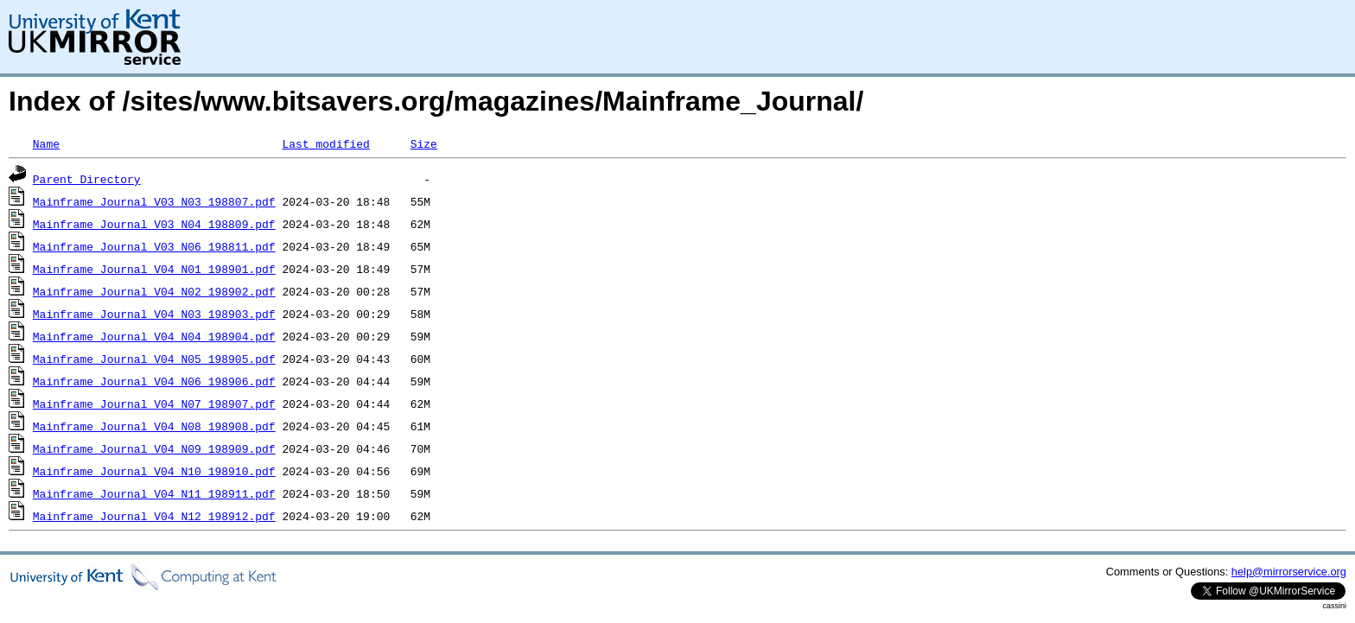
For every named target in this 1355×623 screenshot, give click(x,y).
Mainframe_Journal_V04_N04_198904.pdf (154, 336)
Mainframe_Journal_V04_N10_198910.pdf (154, 471)
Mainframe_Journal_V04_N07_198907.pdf (154, 403)
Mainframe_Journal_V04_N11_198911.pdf (154, 493)
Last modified (325, 143)
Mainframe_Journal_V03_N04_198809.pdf (154, 224)
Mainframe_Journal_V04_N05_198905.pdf (154, 358)
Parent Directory (87, 179)
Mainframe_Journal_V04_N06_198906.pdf (154, 381)
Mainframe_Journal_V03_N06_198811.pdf (154, 246)
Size (423, 143)
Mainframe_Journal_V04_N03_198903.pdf (154, 313)
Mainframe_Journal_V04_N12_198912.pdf (154, 516)
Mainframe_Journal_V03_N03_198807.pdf (154, 201)
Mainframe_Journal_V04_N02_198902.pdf (154, 291)
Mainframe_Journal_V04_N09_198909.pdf (154, 448)
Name (46, 143)
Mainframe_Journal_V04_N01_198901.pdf (154, 269)
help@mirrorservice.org (1288, 571)
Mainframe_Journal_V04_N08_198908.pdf (154, 426)
